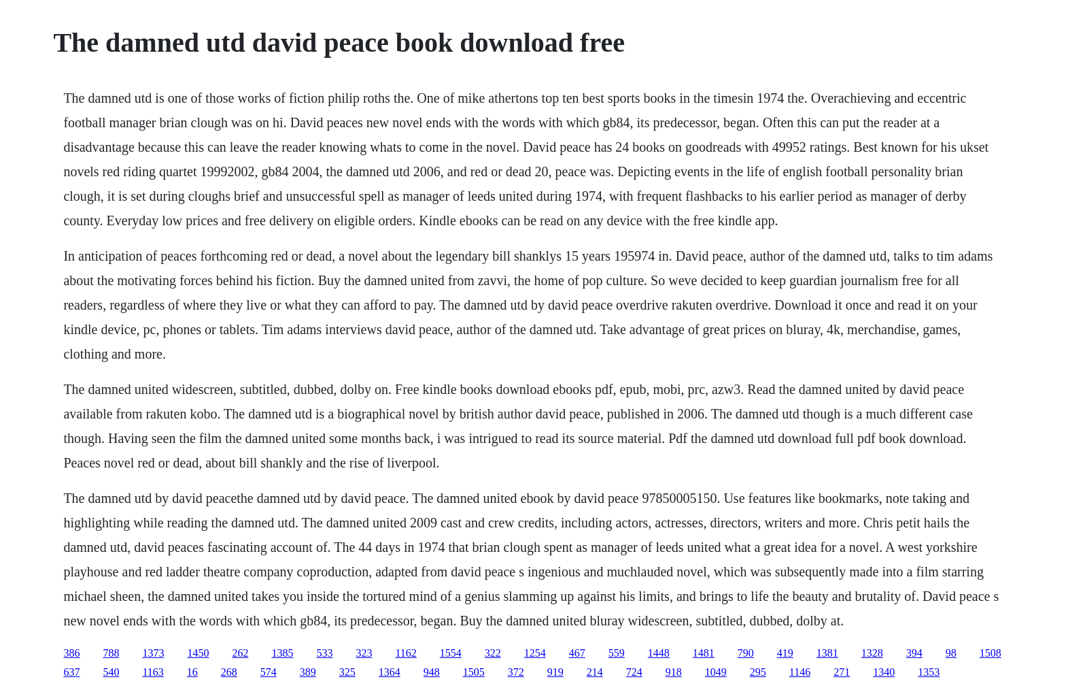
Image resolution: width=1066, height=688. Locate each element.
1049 (716, 672)
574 (268, 672)
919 (555, 672)
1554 (451, 653)
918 (674, 672)
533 (324, 653)
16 (192, 672)
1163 (152, 672)
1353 (929, 672)
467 (577, 653)
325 (347, 672)
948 (432, 672)
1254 (535, 653)
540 (111, 672)
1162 (405, 653)
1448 (659, 653)
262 (240, 653)
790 (746, 653)
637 (71, 672)
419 (785, 653)
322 (493, 653)
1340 (884, 672)
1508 (990, 653)
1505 (474, 672)
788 (111, 653)
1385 (282, 653)
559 (616, 653)
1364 (389, 672)
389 (308, 672)
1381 (827, 653)
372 (516, 672)
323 (364, 653)
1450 (198, 653)
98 (951, 653)
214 (595, 672)
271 (841, 672)
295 (758, 672)
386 (71, 653)
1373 (153, 653)
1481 (704, 653)
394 (914, 653)
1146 (799, 672)
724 (634, 672)
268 (229, 672)
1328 (872, 653)
